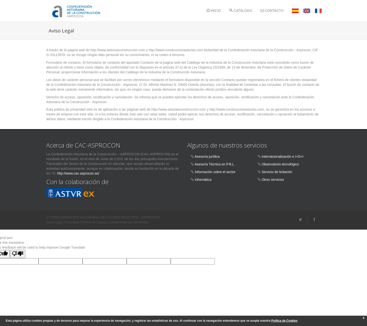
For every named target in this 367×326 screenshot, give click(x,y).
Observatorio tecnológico (280, 164)
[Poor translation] (17, 254)
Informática (203, 180)
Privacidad (72, 222)
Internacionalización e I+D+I (282, 156)
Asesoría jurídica (207, 156)
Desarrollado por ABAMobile (129, 222)
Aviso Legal (54, 222)
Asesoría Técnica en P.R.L (214, 164)
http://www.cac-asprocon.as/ (78, 173)
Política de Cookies (95, 222)
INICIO (213, 11)
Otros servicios (273, 180)
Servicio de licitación (277, 172)
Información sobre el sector (215, 172)
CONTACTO (272, 11)
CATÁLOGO (240, 11)
